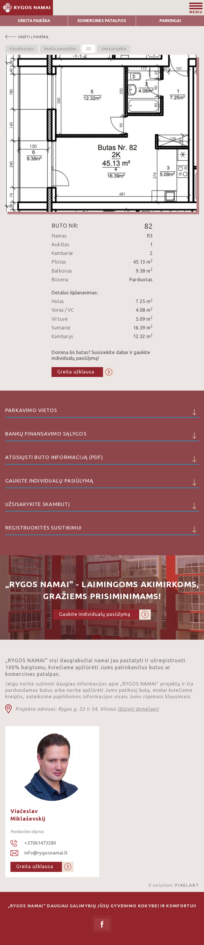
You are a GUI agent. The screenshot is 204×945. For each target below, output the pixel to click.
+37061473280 (40, 843)
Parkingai (170, 20)
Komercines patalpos (102, 20)
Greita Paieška (34, 20)
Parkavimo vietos (102, 412)
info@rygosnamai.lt (46, 852)
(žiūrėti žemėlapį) (138, 709)
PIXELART (187, 885)
